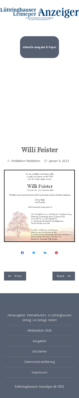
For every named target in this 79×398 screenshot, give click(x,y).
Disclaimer (39, 351)
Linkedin (45, 252)
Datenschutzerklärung (39, 362)
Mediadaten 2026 (39, 330)
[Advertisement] (39, 104)
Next (60, 276)
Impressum (39, 372)
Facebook (22, 252)
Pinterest (56, 252)
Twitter (33, 252)
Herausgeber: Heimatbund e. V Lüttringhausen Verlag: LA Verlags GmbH (39, 317)
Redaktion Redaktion (25, 161)
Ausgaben (39, 341)
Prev (18, 276)
